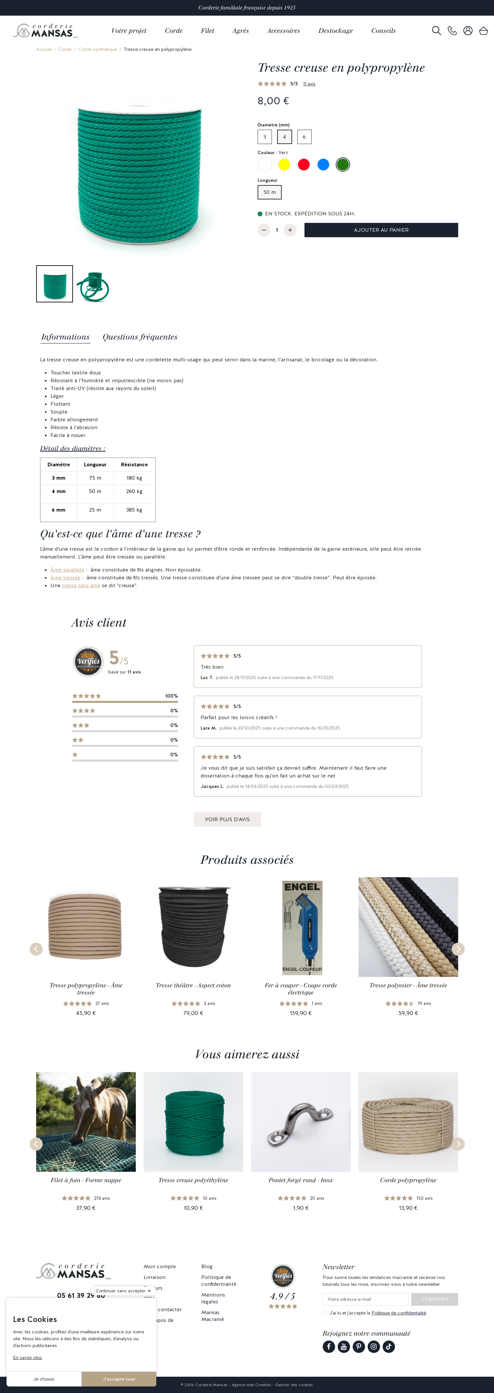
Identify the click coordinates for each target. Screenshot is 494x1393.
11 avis (309, 84)
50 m (269, 192)
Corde (65, 49)
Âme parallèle (67, 569)
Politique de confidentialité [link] (218, 1280)
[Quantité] (277, 230)
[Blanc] (265, 164)
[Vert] (343, 164)
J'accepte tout (119, 1379)
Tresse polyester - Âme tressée (408, 985)
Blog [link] (207, 1266)
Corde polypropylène (408, 1180)
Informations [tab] (65, 336)
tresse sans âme (81, 585)
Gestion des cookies (294, 1384)
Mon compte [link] (160, 1266)
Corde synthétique (97, 49)
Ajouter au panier (381, 229)
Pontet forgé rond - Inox (301, 1180)
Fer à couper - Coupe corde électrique (301, 989)
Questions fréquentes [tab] (140, 336)
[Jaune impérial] (284, 164)
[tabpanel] (247, 472)
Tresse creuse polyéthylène (193, 1180)
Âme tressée (65, 577)
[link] (452, 31)
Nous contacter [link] (163, 1309)
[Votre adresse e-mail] (366, 1299)
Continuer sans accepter (121, 1291)
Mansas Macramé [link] (212, 1316)
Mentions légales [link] (213, 1298)
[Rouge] (304, 164)
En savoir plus (27, 1357)
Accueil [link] (44, 49)
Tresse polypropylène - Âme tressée (85, 989)
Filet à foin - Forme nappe (86, 1180)
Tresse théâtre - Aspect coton (193, 985)
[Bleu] (323, 164)
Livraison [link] (154, 1277)
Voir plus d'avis (227, 819)
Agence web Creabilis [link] (251, 1384)
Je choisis (43, 1379)
